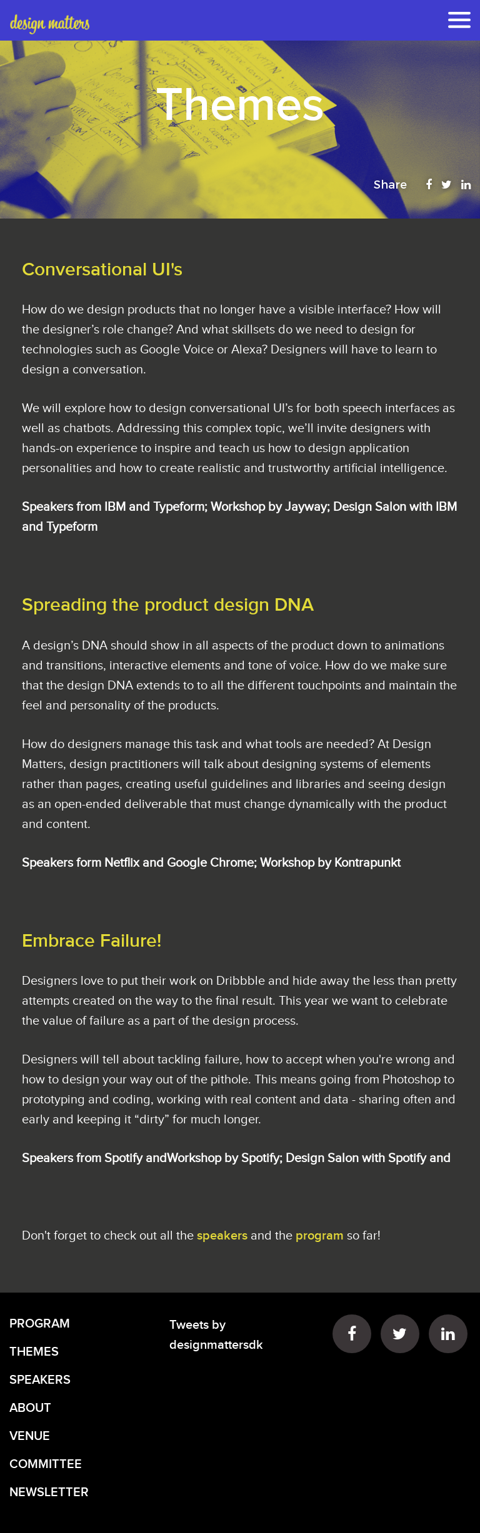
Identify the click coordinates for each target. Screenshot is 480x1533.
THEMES (34, 1351)
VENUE (29, 1436)
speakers (224, 1235)
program (320, 1235)
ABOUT (30, 1408)
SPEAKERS (40, 1380)
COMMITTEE (45, 1464)
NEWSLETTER (49, 1492)
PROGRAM (39, 1323)
